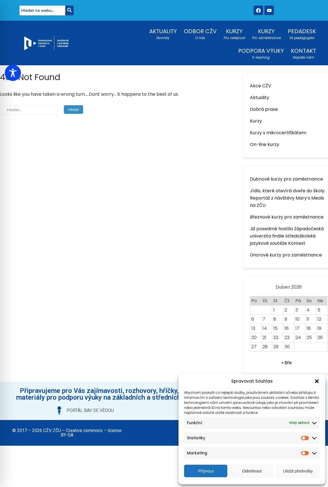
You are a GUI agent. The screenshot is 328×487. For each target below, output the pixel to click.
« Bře (286, 362)
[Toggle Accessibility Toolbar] (12, 72)
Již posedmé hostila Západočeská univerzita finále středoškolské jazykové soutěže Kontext (287, 235)
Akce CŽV (260, 86)
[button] (317, 381)
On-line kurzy (264, 144)
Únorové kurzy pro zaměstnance (286, 255)
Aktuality (259, 97)
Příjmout (206, 471)
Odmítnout (252, 471)
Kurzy (256, 121)
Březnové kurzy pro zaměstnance (287, 217)
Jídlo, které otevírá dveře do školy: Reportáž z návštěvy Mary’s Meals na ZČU (287, 198)
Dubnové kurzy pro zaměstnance (286, 179)
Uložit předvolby (298, 471)
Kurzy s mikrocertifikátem (278, 132)
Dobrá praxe (264, 109)
